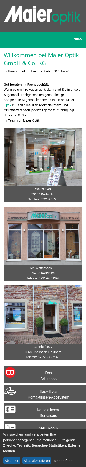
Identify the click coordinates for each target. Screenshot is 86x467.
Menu (78, 38)
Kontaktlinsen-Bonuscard (48, 413)
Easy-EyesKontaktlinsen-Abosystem (48, 394)
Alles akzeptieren (37, 460)
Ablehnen (12, 460)
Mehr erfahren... (66, 461)
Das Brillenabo (48, 376)
